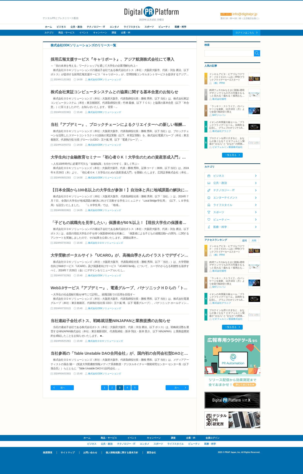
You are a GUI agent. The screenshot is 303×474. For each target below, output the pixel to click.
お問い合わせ (90, 452)
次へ (176, 387)
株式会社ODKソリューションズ (104, 79)
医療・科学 (180, 26)
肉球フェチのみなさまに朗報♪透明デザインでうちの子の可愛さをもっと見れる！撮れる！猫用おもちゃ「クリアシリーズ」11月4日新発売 (226, 96)
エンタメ (114, 26)
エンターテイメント (225, 197)
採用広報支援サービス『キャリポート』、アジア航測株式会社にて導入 (112, 59)
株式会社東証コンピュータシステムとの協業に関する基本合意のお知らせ (114, 92)
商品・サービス (66, 32)
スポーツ (149, 26)
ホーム (48, 26)
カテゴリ (49, 32)
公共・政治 (76, 26)
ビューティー (221, 219)
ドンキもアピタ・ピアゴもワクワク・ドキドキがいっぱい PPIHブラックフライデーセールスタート (226, 77)
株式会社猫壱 (219, 99)
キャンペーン (100, 32)
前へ (62, 387)
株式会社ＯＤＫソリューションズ (105, 243)
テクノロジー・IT (96, 26)
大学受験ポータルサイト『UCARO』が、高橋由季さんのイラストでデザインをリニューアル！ (133, 255)
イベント (84, 32)
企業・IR (125, 32)
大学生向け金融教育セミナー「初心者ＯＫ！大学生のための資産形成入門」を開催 (122, 157)
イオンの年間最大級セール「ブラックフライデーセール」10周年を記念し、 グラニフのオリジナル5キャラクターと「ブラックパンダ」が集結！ (226, 128)
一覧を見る (231, 155)
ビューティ (164, 26)
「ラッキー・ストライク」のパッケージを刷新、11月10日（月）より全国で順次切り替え (226, 109)
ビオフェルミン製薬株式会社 (227, 147)
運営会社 (151, 452)
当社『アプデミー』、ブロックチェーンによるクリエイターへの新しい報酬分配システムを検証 (134, 124)
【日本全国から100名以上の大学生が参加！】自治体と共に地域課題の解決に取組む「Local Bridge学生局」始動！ (150, 190)
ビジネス (61, 26)
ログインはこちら (245, 32)
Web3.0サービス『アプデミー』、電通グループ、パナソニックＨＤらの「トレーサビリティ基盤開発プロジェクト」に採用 (158, 288)
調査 (114, 32)
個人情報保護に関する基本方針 (122, 452)
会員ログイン (213, 438)
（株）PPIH (218, 83)
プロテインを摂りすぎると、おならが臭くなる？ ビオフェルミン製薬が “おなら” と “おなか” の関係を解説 (226, 142)
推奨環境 (47, 452)
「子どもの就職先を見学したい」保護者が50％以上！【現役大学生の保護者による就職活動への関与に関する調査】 (151, 222)
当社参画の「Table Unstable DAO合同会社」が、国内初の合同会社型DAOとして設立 (125, 353)
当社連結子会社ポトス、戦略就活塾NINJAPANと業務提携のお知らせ (110, 321)
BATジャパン (219, 115)
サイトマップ (68, 452)
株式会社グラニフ (221, 131)
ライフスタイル (132, 26)
